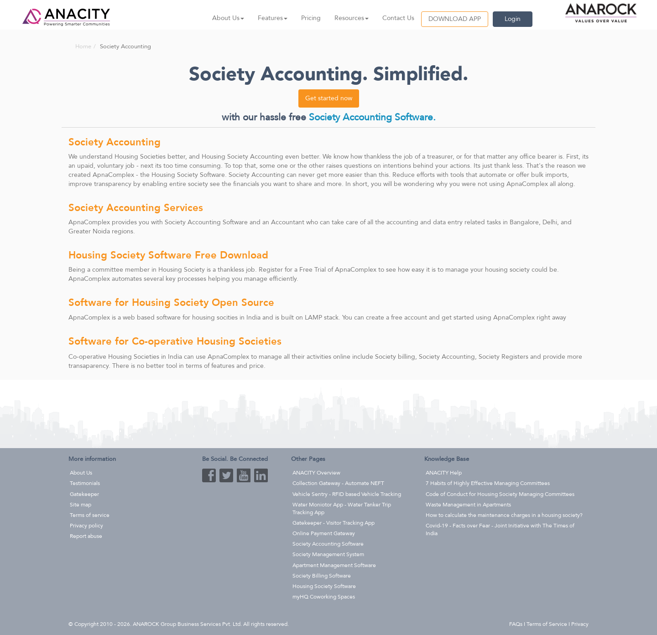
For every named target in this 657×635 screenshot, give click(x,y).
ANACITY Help (444, 472)
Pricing (311, 18)
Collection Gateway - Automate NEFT (338, 483)
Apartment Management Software (334, 565)
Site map (80, 504)
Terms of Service (547, 624)
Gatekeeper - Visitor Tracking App (333, 523)
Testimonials (85, 483)
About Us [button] (228, 18)
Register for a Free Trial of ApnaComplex (317, 269)
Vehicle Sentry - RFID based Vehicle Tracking (346, 494)
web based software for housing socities (180, 317)
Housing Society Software (188, 174)
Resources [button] (351, 18)
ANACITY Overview (316, 472)
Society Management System (328, 554)
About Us (81, 472)
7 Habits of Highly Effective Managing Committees (488, 483)
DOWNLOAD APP (454, 19)
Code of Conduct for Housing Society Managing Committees (500, 494)
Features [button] (272, 18)
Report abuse (86, 536)
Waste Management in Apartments (468, 504)
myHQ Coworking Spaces (323, 596)
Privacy (580, 624)
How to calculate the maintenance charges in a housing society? (504, 515)
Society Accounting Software (206, 222)
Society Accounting (257, 174)
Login (513, 19)
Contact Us (398, 18)
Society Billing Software (321, 575)
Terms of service (90, 515)
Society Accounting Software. (372, 117)
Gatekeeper (84, 494)
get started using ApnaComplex (488, 317)
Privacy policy (86, 525)
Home (83, 46)
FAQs (515, 624)
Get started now (328, 98)
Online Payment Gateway (323, 533)
